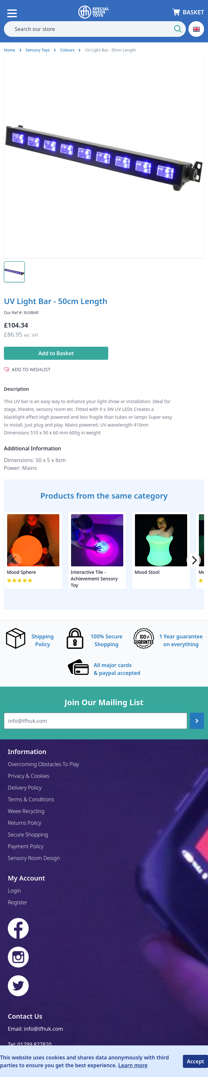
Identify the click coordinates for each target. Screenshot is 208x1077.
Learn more (133, 1065)
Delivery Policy (24, 787)
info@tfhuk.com (43, 1028)
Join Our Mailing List (104, 702)
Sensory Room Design (34, 858)
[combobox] (95, 29)
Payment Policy (25, 846)
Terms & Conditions (31, 799)
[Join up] (197, 721)
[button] (196, 29)
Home (9, 50)
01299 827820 (34, 1044)
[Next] (193, 560)
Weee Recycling (26, 811)
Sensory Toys (38, 50)
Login (14, 890)
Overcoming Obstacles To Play (43, 764)
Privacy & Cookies (28, 775)
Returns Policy (24, 822)
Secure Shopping (28, 834)
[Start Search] (178, 29)
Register (17, 902)
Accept (195, 1061)
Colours (67, 50)
